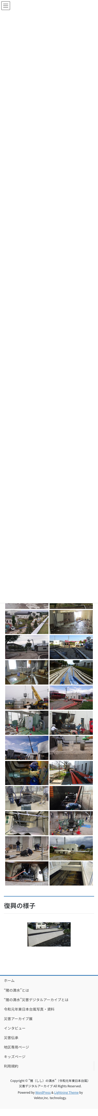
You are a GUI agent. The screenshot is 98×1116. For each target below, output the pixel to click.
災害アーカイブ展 (18, 1018)
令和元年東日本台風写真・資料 (29, 1009)
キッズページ (15, 1056)
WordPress (43, 1092)
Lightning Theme (66, 1092)
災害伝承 (11, 1037)
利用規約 (11, 1066)
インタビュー (15, 1028)
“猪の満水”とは (16, 990)
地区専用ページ (16, 1047)
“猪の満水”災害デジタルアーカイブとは (36, 999)
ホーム (9, 980)
